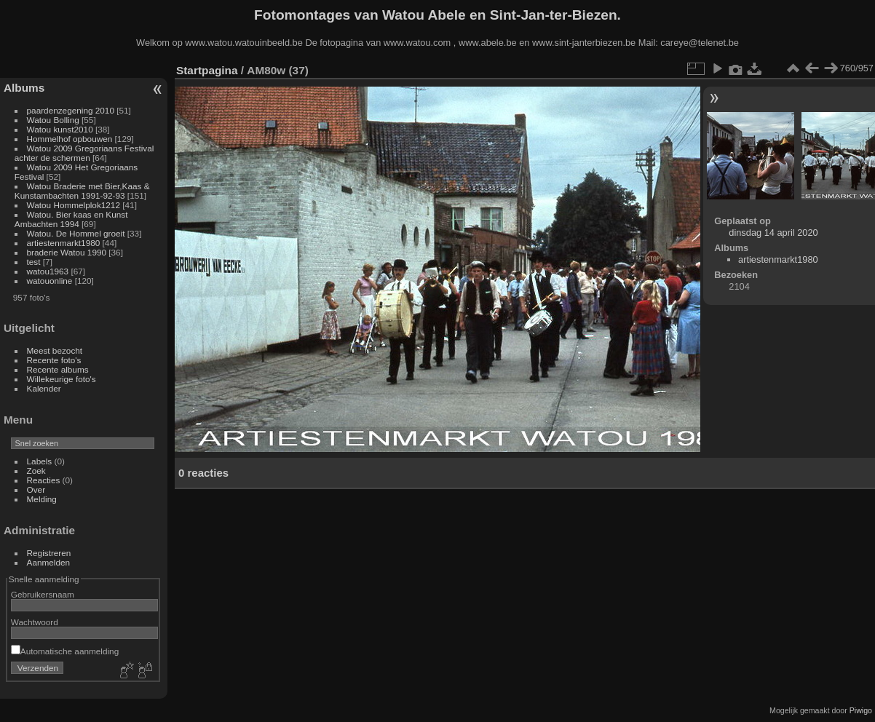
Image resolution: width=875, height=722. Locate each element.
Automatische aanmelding (65, 651)
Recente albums (58, 369)
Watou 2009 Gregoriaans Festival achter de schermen (84, 152)
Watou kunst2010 (60, 129)
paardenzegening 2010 (70, 110)
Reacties (43, 480)
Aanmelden (49, 562)
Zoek (36, 470)
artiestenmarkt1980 (63, 242)
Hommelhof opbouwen (70, 138)
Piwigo (861, 710)
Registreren (49, 553)
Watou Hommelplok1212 (73, 205)
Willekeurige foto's (61, 379)
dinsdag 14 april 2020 (773, 232)
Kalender (44, 388)
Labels (39, 461)
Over (36, 489)
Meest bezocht (55, 350)
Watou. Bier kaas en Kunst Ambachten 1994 (71, 219)
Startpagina (207, 70)
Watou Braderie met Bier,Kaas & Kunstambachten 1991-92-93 (82, 190)
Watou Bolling (53, 119)
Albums (24, 88)
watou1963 (48, 271)
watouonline (50, 280)
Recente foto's (54, 360)
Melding (42, 499)
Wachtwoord (34, 622)
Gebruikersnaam (42, 594)
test (34, 261)
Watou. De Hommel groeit (77, 233)
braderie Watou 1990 (66, 252)
